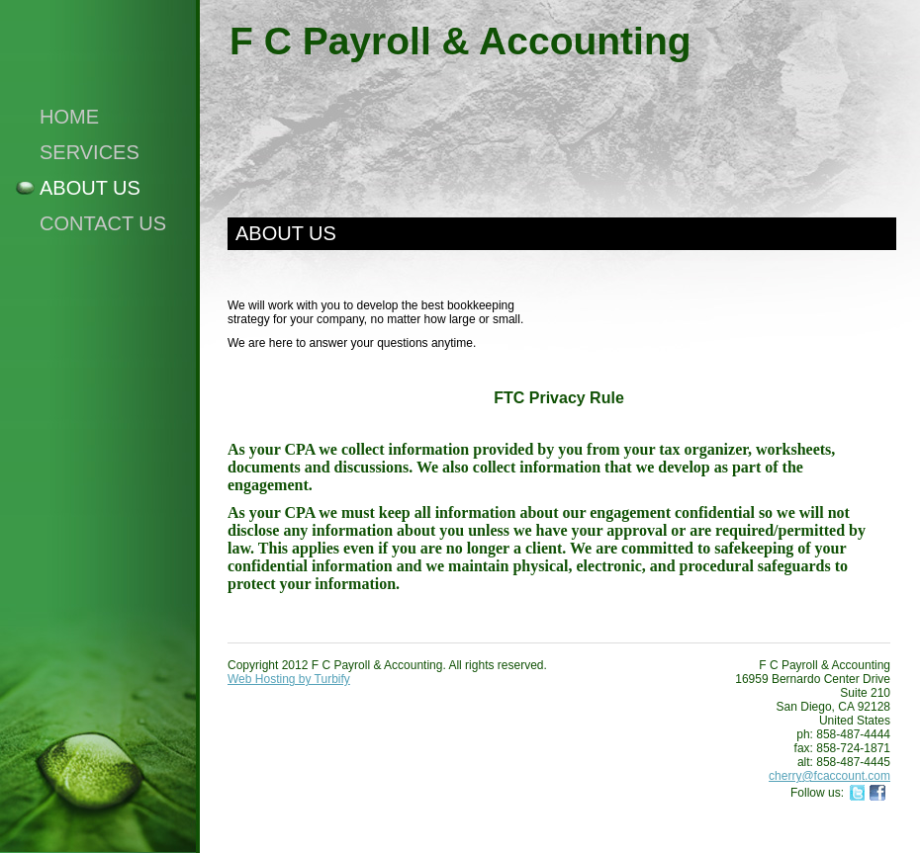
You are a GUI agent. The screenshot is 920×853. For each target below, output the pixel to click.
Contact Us (103, 223)
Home (69, 117)
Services (89, 152)
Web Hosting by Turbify (289, 679)
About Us (90, 188)
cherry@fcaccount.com (829, 776)
